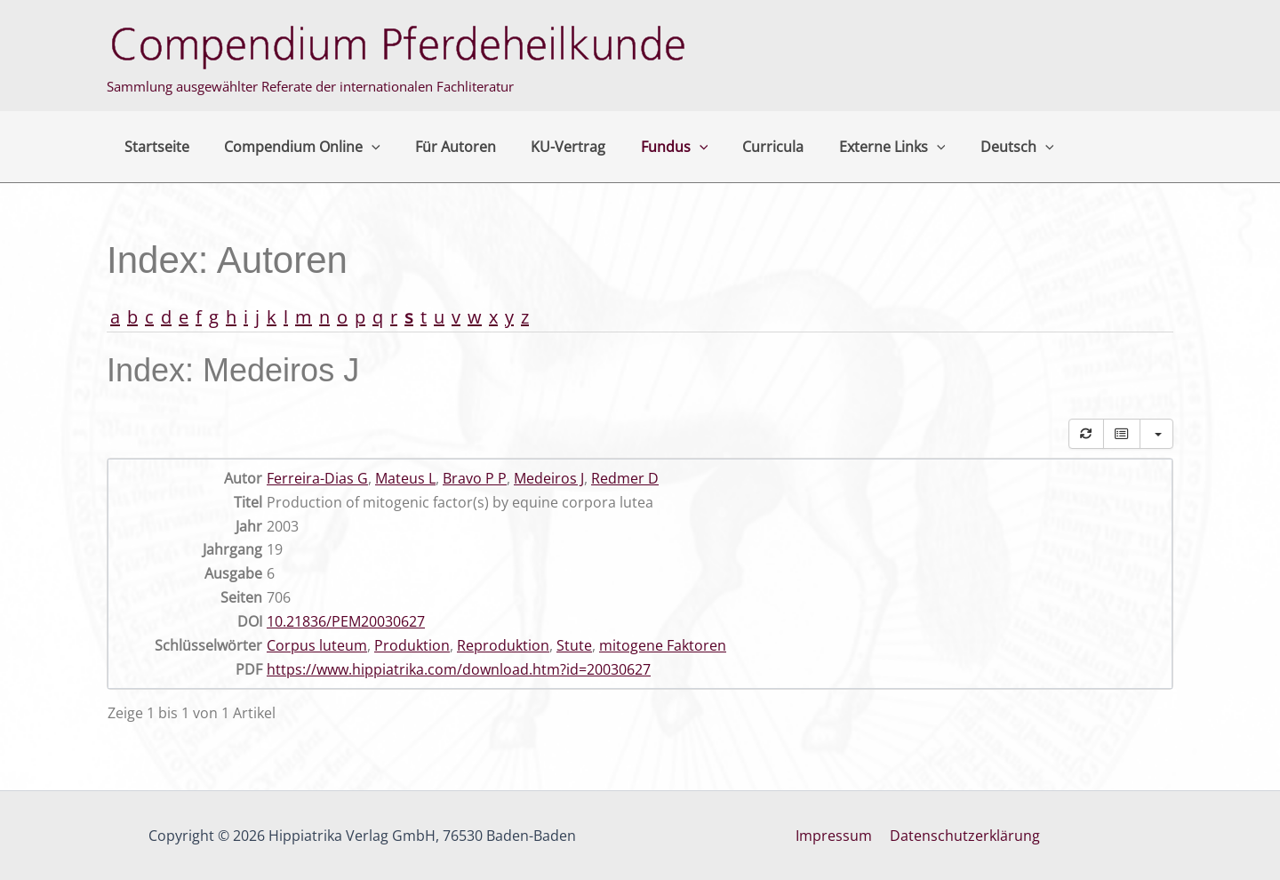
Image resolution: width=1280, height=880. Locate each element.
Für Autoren (439, 146)
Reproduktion (503, 645)
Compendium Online (292, 146)
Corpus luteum (317, 645)
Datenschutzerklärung (963, 835)
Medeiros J (549, 478)
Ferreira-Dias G (317, 478)
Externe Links (849, 146)
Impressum (835, 835)
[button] (362, 146)
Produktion (412, 645)
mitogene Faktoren (662, 645)
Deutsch (968, 146)
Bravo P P (475, 478)
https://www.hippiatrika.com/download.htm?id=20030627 (459, 669)
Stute (574, 645)
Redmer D (625, 478)
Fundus (645, 146)
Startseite (153, 146)
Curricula (737, 146)
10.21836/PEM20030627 (346, 621)
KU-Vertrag (545, 146)
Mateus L (405, 478)
